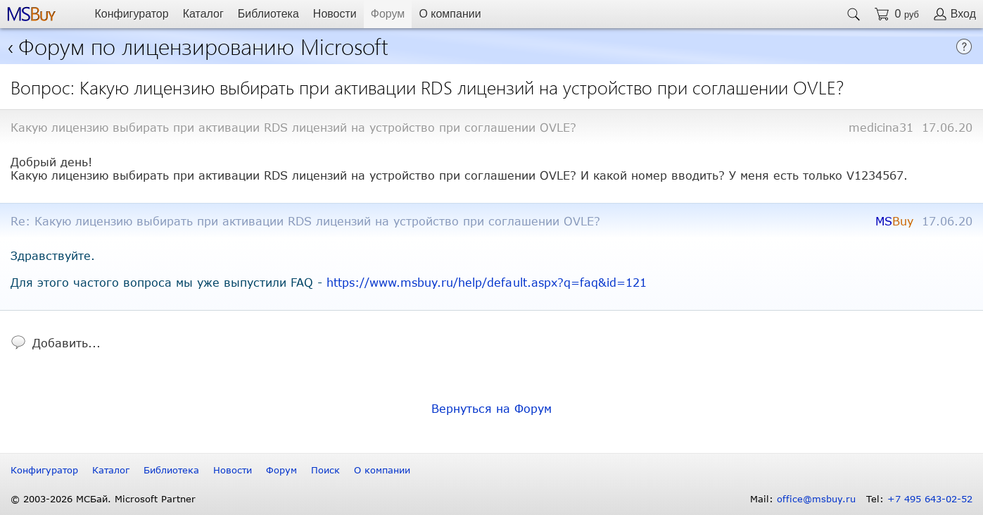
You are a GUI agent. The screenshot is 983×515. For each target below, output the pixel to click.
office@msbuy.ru (816, 498)
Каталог (203, 14)
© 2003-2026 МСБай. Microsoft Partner (103, 498)
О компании (450, 14)
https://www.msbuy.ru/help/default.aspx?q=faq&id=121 (486, 282)
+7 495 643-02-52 (929, 498)
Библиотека (268, 14)
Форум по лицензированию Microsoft (203, 45)
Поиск (325, 470)
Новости (335, 14)
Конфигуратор (131, 14)
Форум (388, 14)
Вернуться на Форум (491, 408)
